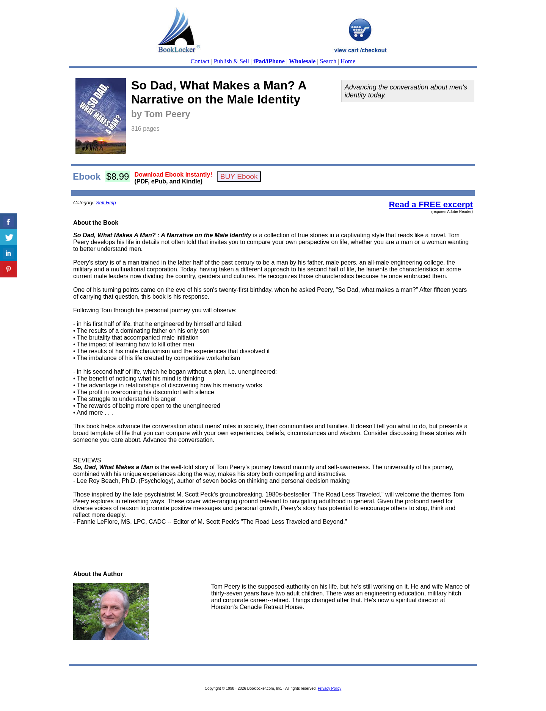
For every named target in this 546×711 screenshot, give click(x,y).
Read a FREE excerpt (431, 204)
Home (347, 61)
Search (328, 61)
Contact (200, 61)
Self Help (106, 202)
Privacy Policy (329, 688)
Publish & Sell (231, 61)
